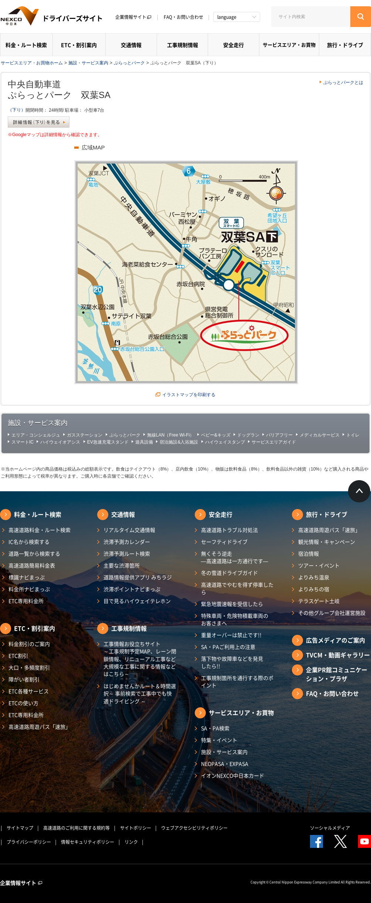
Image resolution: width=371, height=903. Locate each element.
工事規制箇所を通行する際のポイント (237, 681)
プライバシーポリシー (29, 842)
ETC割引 (18, 655)
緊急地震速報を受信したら (232, 603)
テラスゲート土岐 (319, 600)
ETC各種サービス (28, 691)
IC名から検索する (29, 541)
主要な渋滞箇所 (121, 565)
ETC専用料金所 (26, 600)
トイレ (353, 435)
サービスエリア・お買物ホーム (32, 62)
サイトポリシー (135, 828)
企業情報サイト (133, 17)
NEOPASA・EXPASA (224, 763)
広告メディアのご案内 (335, 640)
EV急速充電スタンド (108, 442)
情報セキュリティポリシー (87, 842)
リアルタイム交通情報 (129, 529)
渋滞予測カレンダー (126, 541)
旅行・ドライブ (345, 44)
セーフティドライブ (224, 541)
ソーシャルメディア (330, 828)
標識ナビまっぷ (26, 577)
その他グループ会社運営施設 (331, 612)
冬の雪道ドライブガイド (229, 572)
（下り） (16, 109)
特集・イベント (219, 740)
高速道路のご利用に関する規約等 (76, 828)
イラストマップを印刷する (188, 394)
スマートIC (22, 442)
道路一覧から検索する (34, 553)
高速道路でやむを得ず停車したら (237, 588)
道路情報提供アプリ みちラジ (137, 577)
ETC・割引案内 (79, 44)
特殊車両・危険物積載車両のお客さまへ (234, 619)
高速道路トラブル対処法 (229, 529)
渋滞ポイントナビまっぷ (131, 589)
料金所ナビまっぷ (29, 589)
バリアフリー (279, 435)
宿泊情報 (308, 553)
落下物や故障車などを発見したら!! (232, 662)
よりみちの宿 (313, 589)
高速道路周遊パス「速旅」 (39, 726)
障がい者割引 (24, 679)
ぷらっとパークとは (343, 82)
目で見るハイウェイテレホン (137, 600)
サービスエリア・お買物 (289, 44)
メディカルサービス (320, 435)
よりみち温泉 (313, 577)
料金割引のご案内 (29, 643)
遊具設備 (144, 442)
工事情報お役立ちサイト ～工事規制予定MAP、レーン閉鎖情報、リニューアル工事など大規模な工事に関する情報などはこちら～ (139, 658)
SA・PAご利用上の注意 (228, 646)
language (226, 17)
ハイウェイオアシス (60, 442)
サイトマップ (20, 828)
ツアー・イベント (319, 565)
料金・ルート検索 (26, 44)
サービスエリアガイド (274, 442)
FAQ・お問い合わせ (183, 17)
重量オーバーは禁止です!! (231, 634)
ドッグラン (248, 435)
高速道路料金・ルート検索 (39, 529)
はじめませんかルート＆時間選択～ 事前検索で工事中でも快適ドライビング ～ (139, 693)
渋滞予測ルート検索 (126, 553)
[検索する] (360, 16)
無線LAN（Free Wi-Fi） (170, 435)
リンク (131, 842)
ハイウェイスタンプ (225, 442)
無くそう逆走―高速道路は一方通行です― (234, 557)
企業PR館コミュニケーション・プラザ (336, 674)
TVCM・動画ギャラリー (338, 654)
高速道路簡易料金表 (31, 565)
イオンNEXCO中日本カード (232, 775)
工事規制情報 (182, 44)
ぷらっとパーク (129, 62)
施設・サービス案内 (88, 62)
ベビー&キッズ (216, 435)
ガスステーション (84, 435)
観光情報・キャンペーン (326, 541)
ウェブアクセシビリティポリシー (194, 828)
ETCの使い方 (23, 703)
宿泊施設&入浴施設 (179, 442)
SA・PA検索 (215, 728)
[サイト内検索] (310, 16)
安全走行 (233, 44)
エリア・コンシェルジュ (35, 435)
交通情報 (131, 44)
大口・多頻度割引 (29, 667)
